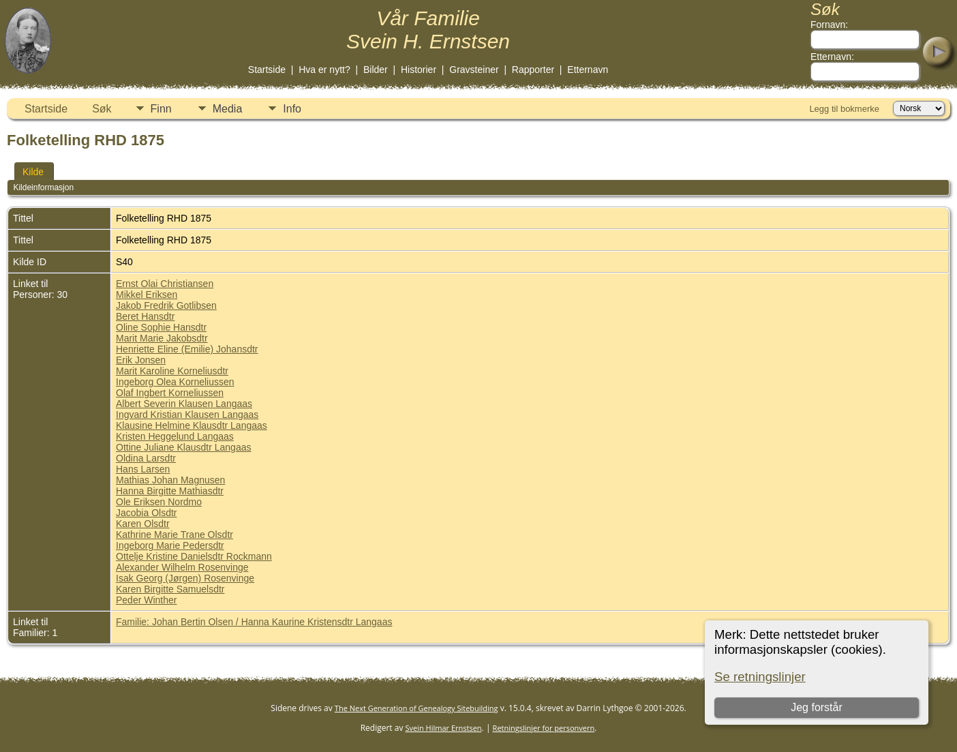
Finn (161, 109)
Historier (418, 69)
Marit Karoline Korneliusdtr (172, 370)
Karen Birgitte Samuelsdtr (170, 589)
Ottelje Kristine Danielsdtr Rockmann (194, 556)
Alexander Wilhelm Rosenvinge (182, 567)
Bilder (375, 69)
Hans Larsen (143, 469)
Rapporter (533, 69)
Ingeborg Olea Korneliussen (175, 381)
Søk (101, 109)
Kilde (33, 171)
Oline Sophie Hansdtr (161, 327)
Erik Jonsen (141, 360)
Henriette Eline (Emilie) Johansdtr (187, 349)
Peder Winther (146, 600)
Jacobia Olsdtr (146, 512)
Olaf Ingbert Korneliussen (170, 392)
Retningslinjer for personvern (544, 728)
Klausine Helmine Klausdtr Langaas (191, 425)
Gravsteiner (473, 69)
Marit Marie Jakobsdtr (162, 338)
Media (228, 109)
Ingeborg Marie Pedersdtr (170, 545)
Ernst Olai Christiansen (164, 283)
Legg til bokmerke (844, 109)
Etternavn (587, 69)
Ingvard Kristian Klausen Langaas (187, 414)
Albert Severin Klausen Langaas (184, 403)
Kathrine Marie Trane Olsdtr (174, 534)
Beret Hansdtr (145, 316)
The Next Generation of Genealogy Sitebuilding (416, 708)
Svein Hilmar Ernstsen (444, 728)
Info (292, 109)
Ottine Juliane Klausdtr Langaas (183, 447)
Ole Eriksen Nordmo (159, 501)
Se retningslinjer (760, 677)
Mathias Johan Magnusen (170, 480)
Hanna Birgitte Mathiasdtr (170, 490)
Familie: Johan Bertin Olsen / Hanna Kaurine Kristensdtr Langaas (254, 621)
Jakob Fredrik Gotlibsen (166, 305)
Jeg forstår (816, 707)
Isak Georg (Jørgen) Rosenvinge (185, 578)
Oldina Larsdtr (146, 458)
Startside (267, 69)
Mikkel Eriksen (146, 294)
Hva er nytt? (324, 69)
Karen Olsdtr (143, 523)
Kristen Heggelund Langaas (175, 436)
